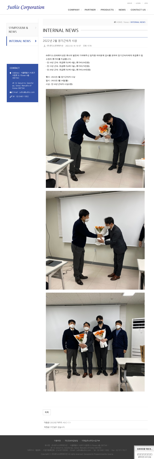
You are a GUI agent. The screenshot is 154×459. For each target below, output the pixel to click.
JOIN (146, 3)
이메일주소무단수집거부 (91, 441)
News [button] (123, 9)
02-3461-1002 (22, 96)
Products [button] (108, 9)
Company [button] (75, 9)
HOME (129, 3)
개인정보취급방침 (71, 441)
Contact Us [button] (139, 9)
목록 (47, 412)
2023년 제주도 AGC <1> (61, 422)
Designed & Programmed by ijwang (98, 454)
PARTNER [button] (91, 9)
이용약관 (57, 441)
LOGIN (138, 3)
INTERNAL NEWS (23, 41)
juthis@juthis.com (27, 92)
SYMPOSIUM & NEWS (23, 29)
